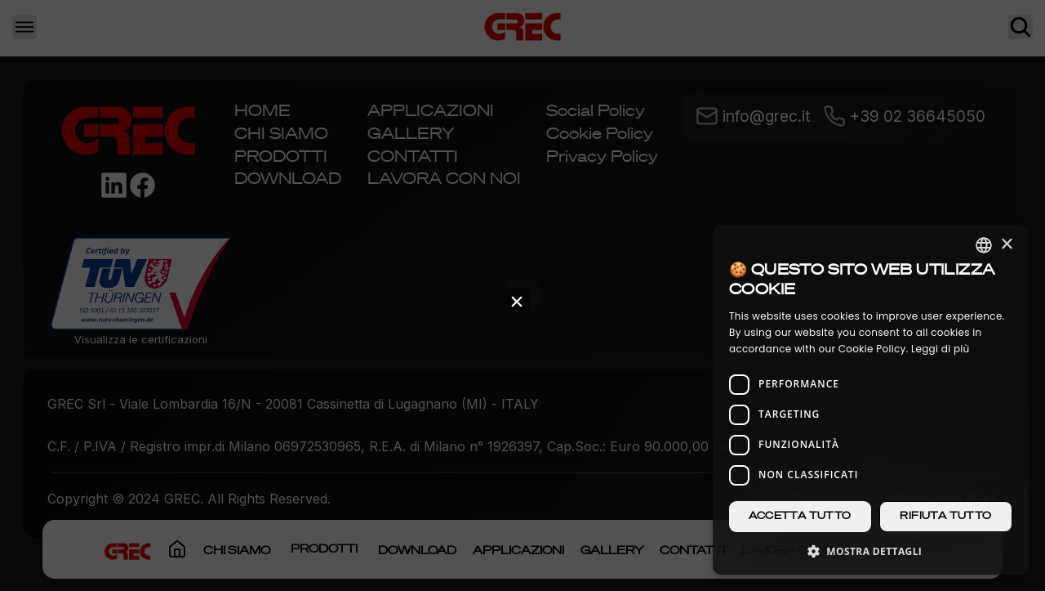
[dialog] (871, 400)
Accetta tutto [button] (800, 517)
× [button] (1006, 245)
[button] (870, 550)
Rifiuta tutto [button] (945, 517)
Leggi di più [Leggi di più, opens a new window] (940, 349)
